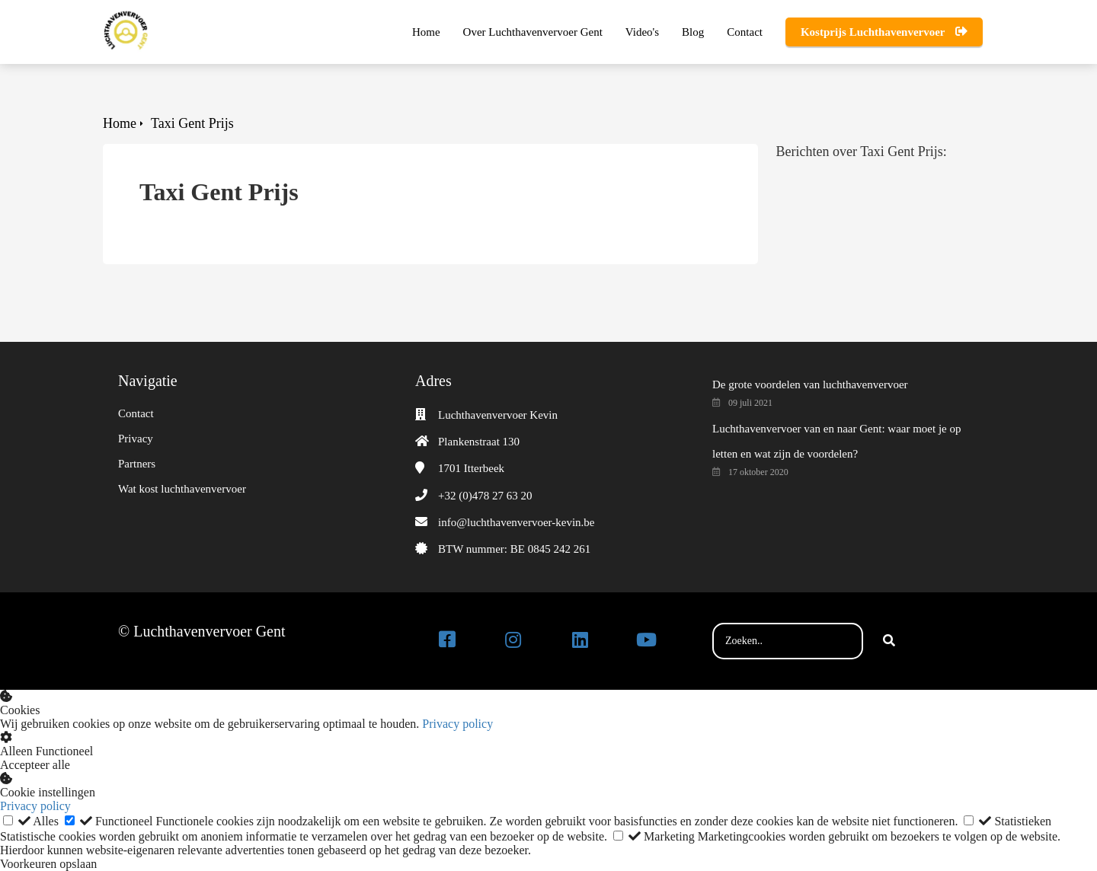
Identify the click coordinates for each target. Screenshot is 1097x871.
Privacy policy (457, 723)
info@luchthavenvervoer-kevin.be (516, 522)
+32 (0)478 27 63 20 (485, 496)
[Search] (889, 641)
